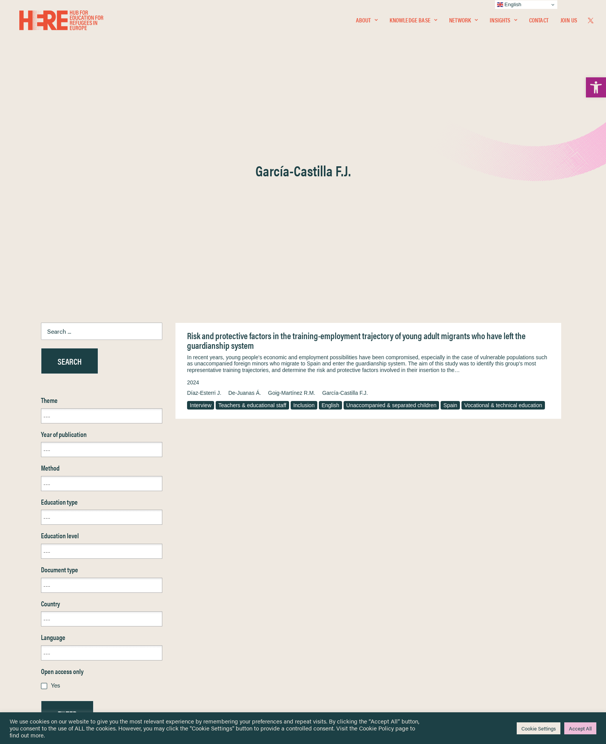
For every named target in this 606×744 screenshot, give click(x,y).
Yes (55, 499)
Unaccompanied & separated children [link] (391, 219)
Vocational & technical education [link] (503, 219)
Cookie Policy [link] (376, 728)
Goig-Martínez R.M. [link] (291, 207)
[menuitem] (367, 22)
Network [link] (463, 21)
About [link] (367, 21)
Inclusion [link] (304, 219)
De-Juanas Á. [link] (244, 207)
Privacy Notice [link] (326, 606)
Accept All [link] (580, 728)
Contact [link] (538, 21)
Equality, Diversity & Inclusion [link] (342, 624)
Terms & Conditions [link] (331, 615)
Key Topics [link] (321, 674)
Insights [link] (503, 21)
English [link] (330, 219)
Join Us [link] (568, 21)
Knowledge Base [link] (413, 21)
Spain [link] (450, 219)
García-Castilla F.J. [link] (345, 207)
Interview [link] (200, 219)
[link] (596, 87)
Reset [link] (48, 550)
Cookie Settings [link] (538, 728)
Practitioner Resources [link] (335, 665)
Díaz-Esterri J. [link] (204, 207)
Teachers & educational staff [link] (252, 219)
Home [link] (34, 606)
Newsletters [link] (46, 640)
